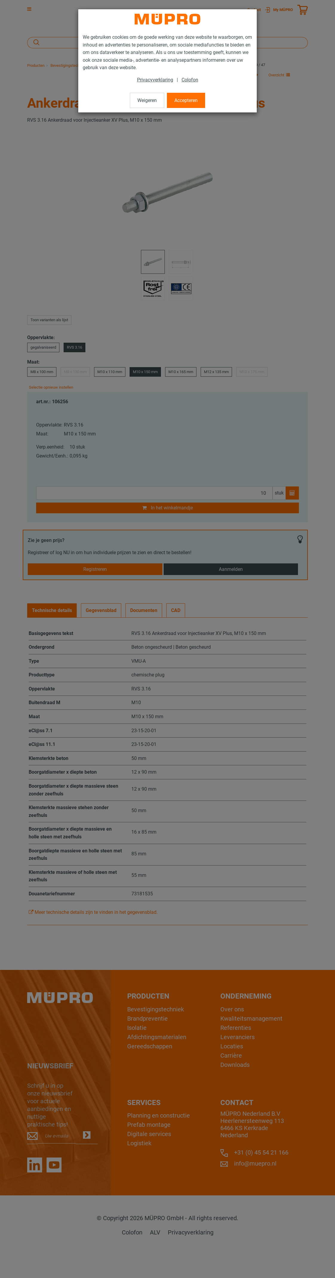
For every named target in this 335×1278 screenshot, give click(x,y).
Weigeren (147, 100)
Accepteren (186, 100)
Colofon (190, 80)
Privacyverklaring (155, 80)
